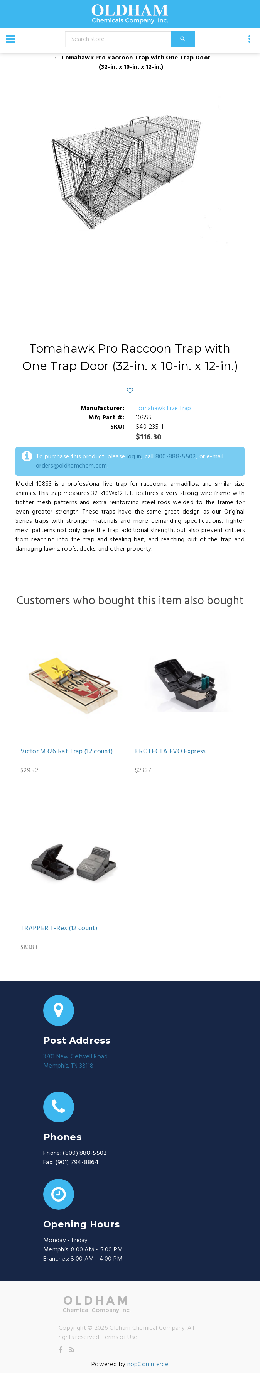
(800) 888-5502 (85, 1153)
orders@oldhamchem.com (71, 466)
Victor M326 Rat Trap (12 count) (66, 752)
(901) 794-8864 (77, 1163)
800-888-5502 (175, 457)
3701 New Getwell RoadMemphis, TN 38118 (75, 1061)
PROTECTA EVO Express (170, 752)
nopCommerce (148, 1364)
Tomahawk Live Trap (163, 408)
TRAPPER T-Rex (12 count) (58, 928)
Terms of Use (119, 1337)
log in (134, 457)
